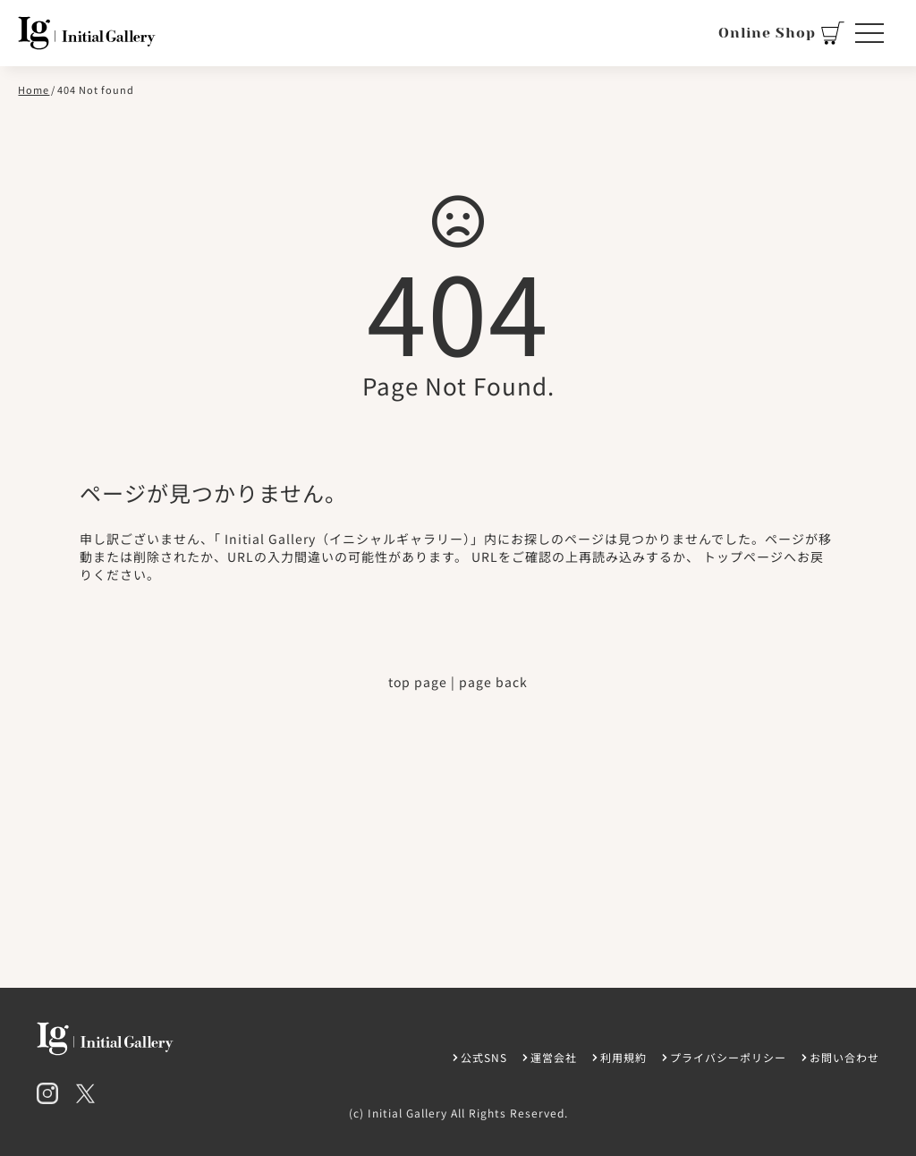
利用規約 (623, 1057)
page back (493, 682)
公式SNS (484, 1057)
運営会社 (553, 1057)
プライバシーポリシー (728, 1057)
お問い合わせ (844, 1057)
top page (417, 682)
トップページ (743, 556)
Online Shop (781, 33)
